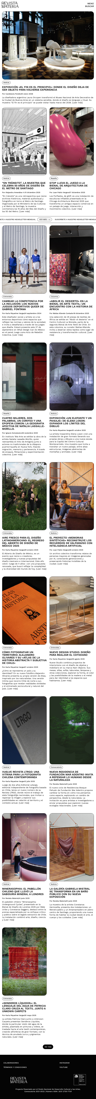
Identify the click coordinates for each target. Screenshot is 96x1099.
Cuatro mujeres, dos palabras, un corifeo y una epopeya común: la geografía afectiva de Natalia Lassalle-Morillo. (23, 423)
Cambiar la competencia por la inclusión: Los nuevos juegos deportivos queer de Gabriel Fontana (23, 305)
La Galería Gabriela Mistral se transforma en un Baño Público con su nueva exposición (69, 892)
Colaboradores (11, 1063)
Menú (90, 3)
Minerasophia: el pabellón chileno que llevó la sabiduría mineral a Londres (23, 891)
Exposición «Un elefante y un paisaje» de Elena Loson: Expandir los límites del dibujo (70, 422)
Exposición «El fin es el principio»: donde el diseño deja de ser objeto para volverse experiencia (45, 88)
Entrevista (7, 297)
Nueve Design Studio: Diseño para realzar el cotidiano (69, 653)
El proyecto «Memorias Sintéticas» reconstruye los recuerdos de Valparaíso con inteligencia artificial (70, 541)
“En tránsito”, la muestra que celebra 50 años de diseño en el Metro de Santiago (24, 186)
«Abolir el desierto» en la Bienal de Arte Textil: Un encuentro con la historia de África (70, 305)
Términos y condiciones (15, 1067)
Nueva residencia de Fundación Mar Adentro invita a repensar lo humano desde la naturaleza (71, 775)
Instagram (64, 1063)
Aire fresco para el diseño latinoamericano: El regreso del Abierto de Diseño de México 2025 (23, 541)
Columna (54, 297)
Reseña (54, 178)
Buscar (89, 6)
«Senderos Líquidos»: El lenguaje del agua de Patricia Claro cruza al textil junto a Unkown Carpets (24, 1007)
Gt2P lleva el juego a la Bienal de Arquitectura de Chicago (68, 186)
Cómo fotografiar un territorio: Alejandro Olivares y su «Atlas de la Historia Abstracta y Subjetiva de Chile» (24, 657)
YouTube (63, 1067)
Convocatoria (56, 767)
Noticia (6, 82)
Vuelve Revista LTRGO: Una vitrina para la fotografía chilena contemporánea (21, 774)
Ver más (46, 219)
